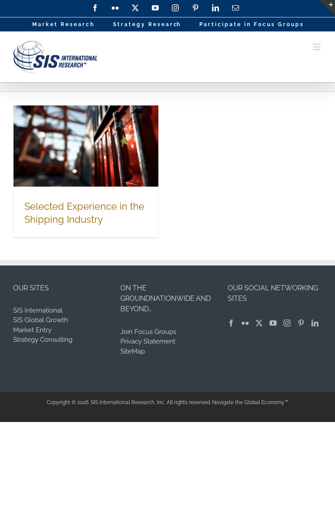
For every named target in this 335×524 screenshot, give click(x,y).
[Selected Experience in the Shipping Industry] (86, 146)
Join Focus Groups (148, 332)
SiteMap (132, 351)
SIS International (37, 310)
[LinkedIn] (314, 323)
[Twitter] (259, 323)
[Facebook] (231, 323)
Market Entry (32, 330)
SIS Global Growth (40, 320)
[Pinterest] (300, 323)
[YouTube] (273, 323)
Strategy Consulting (42, 340)
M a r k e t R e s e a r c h (62, 24)
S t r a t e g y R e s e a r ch (146, 24)
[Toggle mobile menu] (317, 46)
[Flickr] (245, 323)
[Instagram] (287, 323)
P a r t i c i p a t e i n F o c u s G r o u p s (251, 24)
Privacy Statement (147, 341)
